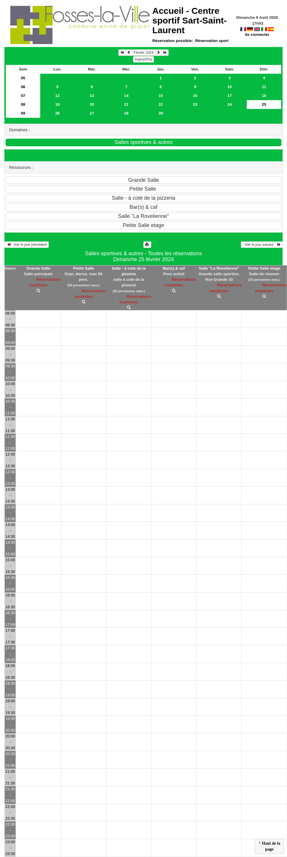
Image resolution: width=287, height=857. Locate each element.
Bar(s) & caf (174, 268)
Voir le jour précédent (26, 245)
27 (92, 113)
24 (229, 104)
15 (161, 95)
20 (92, 104)
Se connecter (257, 34)
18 (264, 95)
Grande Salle (38, 268)
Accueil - (189, 20)
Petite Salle (83, 268)
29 (161, 113)
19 (57, 104)
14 (126, 95)
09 (23, 113)
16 (195, 95)
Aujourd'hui (143, 59)
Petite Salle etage (264, 268)
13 (92, 95)
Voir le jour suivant (262, 245)
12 (57, 95)
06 (23, 87)
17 (229, 95)
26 (57, 113)
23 (195, 104)
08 (23, 104)
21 (126, 104)
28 (126, 113)
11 (264, 87)
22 (161, 104)
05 (23, 78)
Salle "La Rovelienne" (219, 268)
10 (229, 87)
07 (23, 95)
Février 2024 (143, 53)
